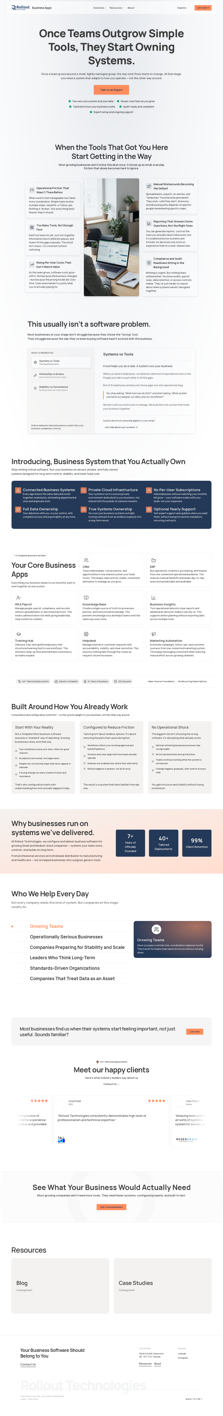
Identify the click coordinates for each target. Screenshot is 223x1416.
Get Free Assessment (111, 1211)
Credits (23, 1399)
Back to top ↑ (194, 1399)
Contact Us (111, 1084)
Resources (117, 7)
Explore (182, 7)
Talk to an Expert (111, 90)
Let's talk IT (203, 7)
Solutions (100, 7)
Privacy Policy (32, 1399)
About (131, 7)
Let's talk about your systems (121, 427)
